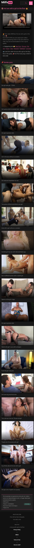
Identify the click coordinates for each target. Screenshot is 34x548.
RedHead (22, 48)
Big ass (24, 46)
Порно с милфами (8, 504)
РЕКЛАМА (27, 504)
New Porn (18, 46)
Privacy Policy (17, 529)
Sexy (11, 48)
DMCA (16, 534)
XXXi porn (6, 502)
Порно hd (6, 507)
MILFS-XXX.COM (17, 514)
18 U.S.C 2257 (17, 545)
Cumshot (28, 48)
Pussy (7, 48)
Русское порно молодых (10, 505)
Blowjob (16, 48)
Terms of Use (17, 539)
